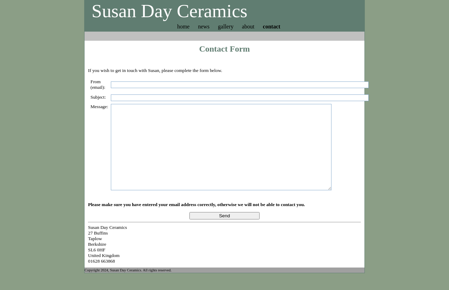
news (203, 26)
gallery (225, 26)
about (248, 26)
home (183, 26)
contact (271, 26)
